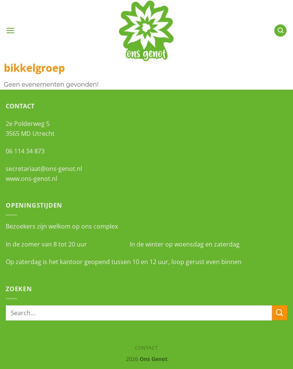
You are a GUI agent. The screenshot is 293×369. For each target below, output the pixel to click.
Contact (146, 348)
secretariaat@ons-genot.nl (44, 168)
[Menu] (10, 30)
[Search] (280, 30)
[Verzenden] (279, 312)
